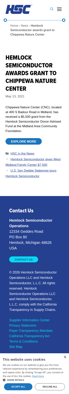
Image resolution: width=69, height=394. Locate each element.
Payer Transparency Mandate (31, 331)
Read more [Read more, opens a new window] (38, 376)
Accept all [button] (18, 386)
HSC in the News (22, 153)
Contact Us (24, 259)
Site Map (15, 347)
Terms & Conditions (23, 341)
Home (14, 25)
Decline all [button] (50, 386)
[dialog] (34, 373)
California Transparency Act (29, 336)
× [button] (64, 357)
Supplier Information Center (29, 320)
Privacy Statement (22, 325)
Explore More (23, 141)
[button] (51, 9)
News (24, 25)
